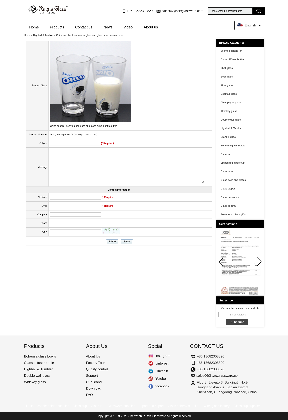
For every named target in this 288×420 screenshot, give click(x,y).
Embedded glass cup (233, 162)
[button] (259, 261)
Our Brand (94, 382)
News (107, 27)
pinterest (150, 363)
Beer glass (227, 76)
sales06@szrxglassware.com (182, 11)
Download (93, 388)
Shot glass (227, 68)
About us (151, 27)
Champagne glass (231, 102)
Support (92, 376)
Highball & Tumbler (43, 35)
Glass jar (226, 154)
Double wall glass (231, 119)
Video (128, 27)
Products (57, 27)
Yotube (150, 378)
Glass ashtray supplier (183, 406)
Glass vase (227, 171)
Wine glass (227, 85)
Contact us (83, 27)
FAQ (89, 395)
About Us (93, 356)
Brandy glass (228, 137)
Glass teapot (228, 188)
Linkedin (150, 371)
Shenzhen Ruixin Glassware (147, 416)
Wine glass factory (216, 406)
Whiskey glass (229, 111)
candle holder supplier (53, 406)
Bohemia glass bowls (233, 145)
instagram (150, 356)
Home (34, 27)
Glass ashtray (228, 205)
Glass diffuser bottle (232, 59)
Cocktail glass (229, 94)
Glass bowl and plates (233, 180)
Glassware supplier (121, 406)
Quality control (97, 369)
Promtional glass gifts (233, 214)
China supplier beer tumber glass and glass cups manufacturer (83, 126)
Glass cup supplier (247, 406)
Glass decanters (230, 197)
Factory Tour (95, 363)
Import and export (151, 406)
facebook (150, 386)
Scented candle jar (231, 50)
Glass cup (80, 406)
